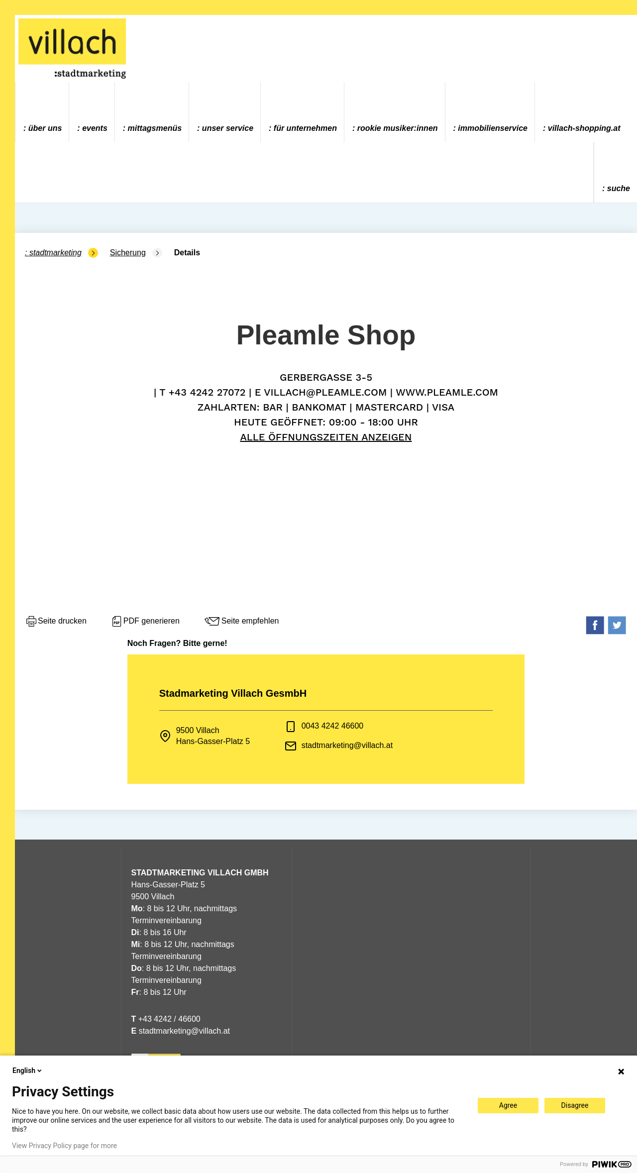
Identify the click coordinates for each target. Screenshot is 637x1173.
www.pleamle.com (447, 392)
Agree (508, 1105)
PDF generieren (145, 621)
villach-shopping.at (584, 128)
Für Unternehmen (305, 128)
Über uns (45, 128)
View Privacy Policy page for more (64, 1146)
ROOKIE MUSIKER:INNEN (397, 128)
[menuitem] (42, 112)
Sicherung (128, 252)
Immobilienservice (493, 128)
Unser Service (227, 128)
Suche (618, 188)
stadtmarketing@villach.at (347, 745)
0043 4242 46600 (333, 726)
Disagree (575, 1105)
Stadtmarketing (55, 252)
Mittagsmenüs (155, 128)
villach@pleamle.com (325, 392)
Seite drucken (56, 621)
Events (94, 128)
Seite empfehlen (241, 621)
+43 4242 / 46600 (166, 1019)
